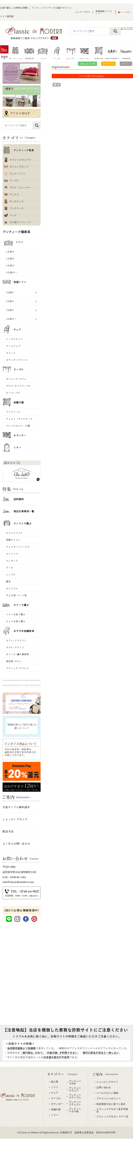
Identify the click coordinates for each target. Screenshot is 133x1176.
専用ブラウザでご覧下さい (66, 1107)
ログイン (125, 63)
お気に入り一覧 (87, 63)
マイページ (108, 63)
